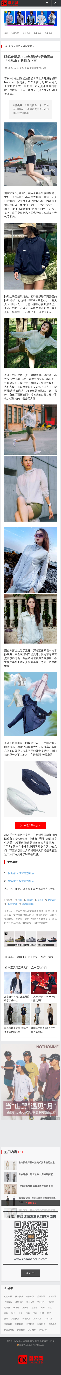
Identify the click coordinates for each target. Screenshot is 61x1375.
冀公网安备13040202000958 (31, 1345)
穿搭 (35, 957)
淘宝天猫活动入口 (18, 967)
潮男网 (10, 1341)
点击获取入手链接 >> (30, 825)
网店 (43, 957)
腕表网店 (37, 1319)
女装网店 (48, 1319)
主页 (10, 46)
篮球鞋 (34, 1307)
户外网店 (15, 1319)
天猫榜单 (52, 1324)
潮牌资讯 (15, 33)
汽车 (28, 1313)
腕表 (43, 1307)
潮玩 (6, 1313)
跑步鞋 (25, 1307)
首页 (6, 33)
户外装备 (8, 1302)
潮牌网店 (19, 1324)
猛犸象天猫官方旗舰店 (21, 873)
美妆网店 (26, 1319)
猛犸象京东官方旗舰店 (21, 881)
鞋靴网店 (41, 1324)
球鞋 (11, 957)
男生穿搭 (37, 33)
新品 (51, 957)
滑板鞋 (51, 1302)
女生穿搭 (48, 33)
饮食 (20, 1313)
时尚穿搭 (8, 1296)
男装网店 (30, 1324)
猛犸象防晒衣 (28, 904)
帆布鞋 (16, 1307)
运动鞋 (7, 1307)
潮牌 (19, 957)
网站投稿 (43, 1330)
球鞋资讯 (19, 1302)
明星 (42, 1313)
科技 (50, 1307)
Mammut (52, 900)
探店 (35, 1313)
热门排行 (41, 1302)
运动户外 (26, 33)
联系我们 (30, 1273)
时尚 (18, 46)
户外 (27, 957)
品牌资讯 (41, 1296)
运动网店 (8, 1324)
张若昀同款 (12, 904)
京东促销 (32, 1330)
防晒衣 (30, 900)
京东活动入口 (39, 967)
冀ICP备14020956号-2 (44, 1341)
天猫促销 (21, 1330)
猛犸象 (41, 900)
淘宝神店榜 (9, 1330)
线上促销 (30, 1302)
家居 (13, 1313)
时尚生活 (30, 1296)
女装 (20, 900)
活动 (6, 1319)
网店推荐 (19, 1296)
